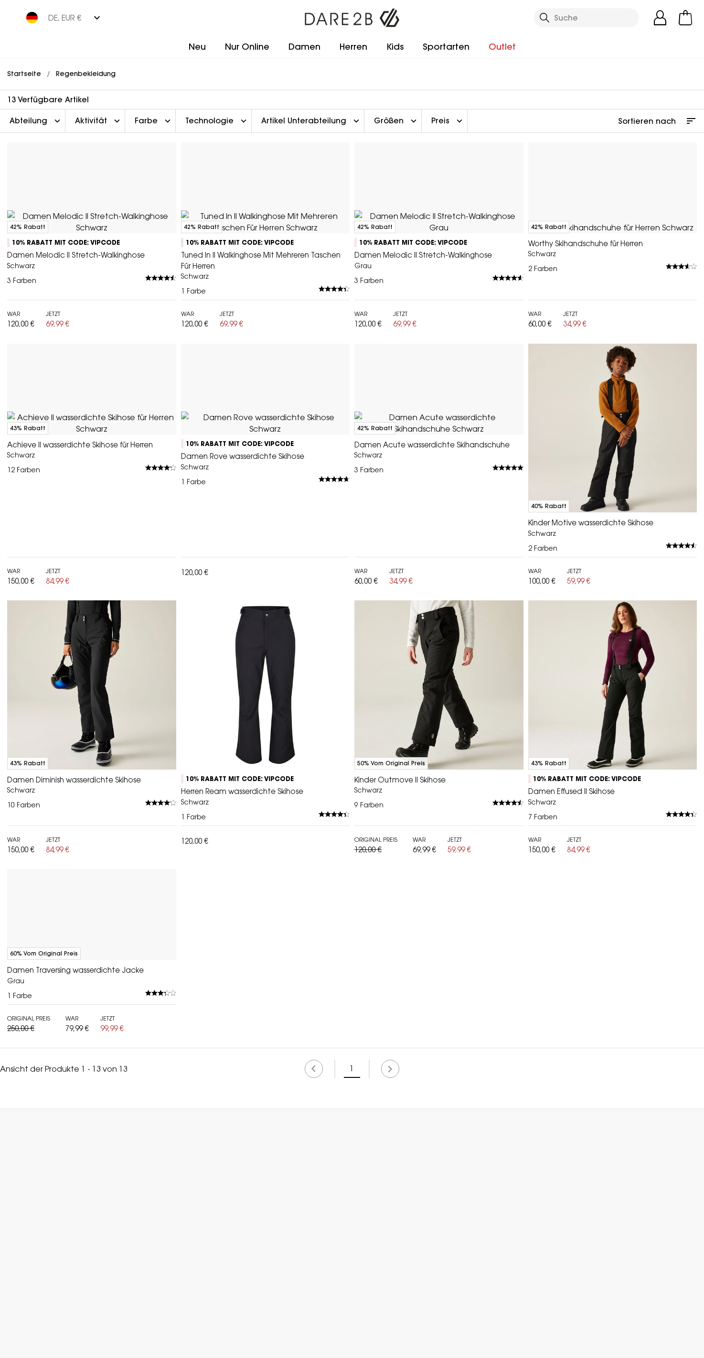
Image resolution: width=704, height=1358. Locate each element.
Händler (377, 1298)
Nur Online (247, 46)
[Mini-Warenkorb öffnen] (685, 17)
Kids (395, 46)
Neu (197, 46)
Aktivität (98, 121)
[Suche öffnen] (586, 17)
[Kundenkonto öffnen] (660, 17)
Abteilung (36, 121)
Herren (353, 46)
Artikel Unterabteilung (311, 121)
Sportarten (446, 46)
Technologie (217, 121)
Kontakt (551, 1298)
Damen (304, 46)
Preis (448, 121)
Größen (396, 121)
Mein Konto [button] (196, 1298)
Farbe (154, 121)
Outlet (502, 46)
